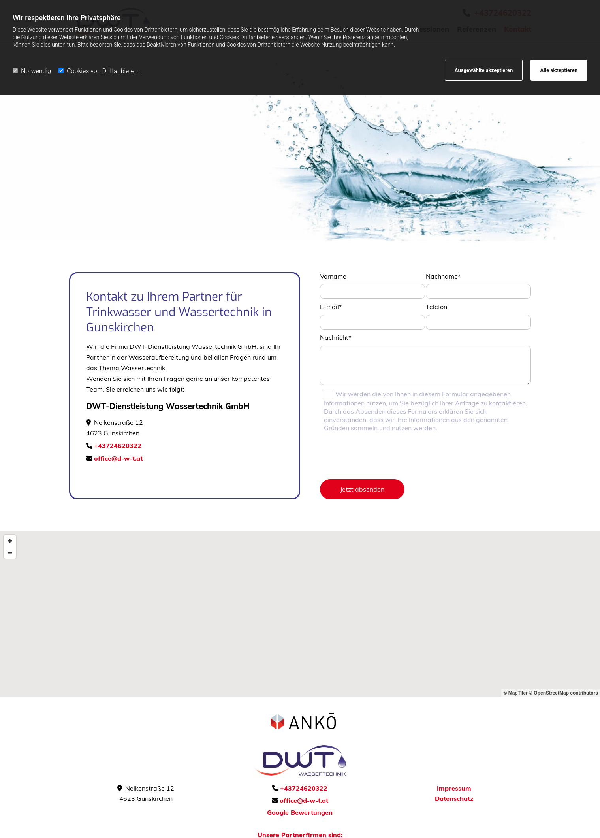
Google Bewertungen (300, 812)
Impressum (454, 788)
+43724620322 (117, 446)
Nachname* (443, 276)
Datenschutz (454, 798)
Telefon (436, 307)
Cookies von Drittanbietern (99, 71)
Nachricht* (335, 337)
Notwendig (32, 71)
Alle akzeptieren (558, 70)
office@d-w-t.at (118, 458)
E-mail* (331, 307)
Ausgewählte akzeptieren (484, 70)
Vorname (333, 276)
